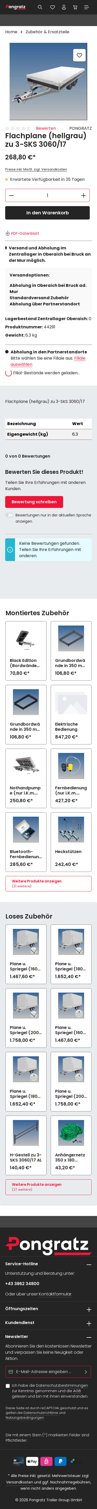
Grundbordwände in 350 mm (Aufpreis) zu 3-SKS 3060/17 (70, 663)
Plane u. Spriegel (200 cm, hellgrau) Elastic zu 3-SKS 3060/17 (24, 1030)
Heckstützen (68, 852)
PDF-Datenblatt (22, 233)
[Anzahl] (47, 195)
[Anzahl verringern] (11, 195)
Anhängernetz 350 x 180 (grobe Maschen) (70, 1158)
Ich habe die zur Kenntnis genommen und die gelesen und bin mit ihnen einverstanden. (50, 1391)
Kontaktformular (55, 1294)
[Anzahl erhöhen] (84, 195)
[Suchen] (40, 7)
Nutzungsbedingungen (25, 1417)
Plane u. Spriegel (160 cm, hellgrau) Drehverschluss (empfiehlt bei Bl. (70, 1030)
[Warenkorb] (75, 7)
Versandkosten (19, 1482)
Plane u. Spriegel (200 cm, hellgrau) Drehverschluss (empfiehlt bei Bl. (70, 1094)
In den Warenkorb (47, 212)
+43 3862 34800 (22, 1284)
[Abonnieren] (86, 1372)
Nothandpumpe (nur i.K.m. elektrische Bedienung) (25, 790)
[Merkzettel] (52, 7)
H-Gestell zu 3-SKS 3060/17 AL (26, 1158)
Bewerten (46, 128)
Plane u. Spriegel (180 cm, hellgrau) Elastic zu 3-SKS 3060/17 (69, 966)
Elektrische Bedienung (66, 727)
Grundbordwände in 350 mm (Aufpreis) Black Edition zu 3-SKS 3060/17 (25, 727)
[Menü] (86, 7)
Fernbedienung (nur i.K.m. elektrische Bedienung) (71, 790)
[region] (48, 81)
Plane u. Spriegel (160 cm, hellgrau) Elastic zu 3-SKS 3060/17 (24, 966)
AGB (77, 1390)
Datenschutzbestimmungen (62, 1385)
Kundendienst (19, 1323)
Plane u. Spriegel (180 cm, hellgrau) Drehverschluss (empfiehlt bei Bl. (25, 1094)
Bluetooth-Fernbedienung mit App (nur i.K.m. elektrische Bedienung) (26, 854)
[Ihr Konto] (64, 7)
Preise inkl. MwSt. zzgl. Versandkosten (36, 169)
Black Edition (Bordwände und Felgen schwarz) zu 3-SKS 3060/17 (26, 663)
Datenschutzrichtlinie (41, 1412)
